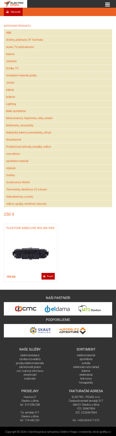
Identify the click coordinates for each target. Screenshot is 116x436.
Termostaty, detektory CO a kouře (26, 189)
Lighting (11, 104)
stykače (11, 168)
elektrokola (86, 374)
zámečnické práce (30, 367)
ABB (8, 32)
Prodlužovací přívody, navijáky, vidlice (28, 146)
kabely (10, 89)
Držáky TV (12, 68)
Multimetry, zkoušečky (19, 125)
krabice (10, 96)
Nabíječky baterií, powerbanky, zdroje (28, 132)
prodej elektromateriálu (30, 363)
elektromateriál (86, 355)
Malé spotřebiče (16, 111)
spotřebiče (86, 359)
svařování (30, 378)
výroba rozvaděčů (30, 359)
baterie (10, 54)
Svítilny (10, 175)
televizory (86, 378)
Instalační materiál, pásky (21, 75)
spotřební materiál (17, 161)
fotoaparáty (86, 382)
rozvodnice (13, 153)
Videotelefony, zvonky (19, 196)
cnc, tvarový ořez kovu (30, 370)
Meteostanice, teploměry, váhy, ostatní (29, 118)
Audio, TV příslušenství (20, 47)
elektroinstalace (29, 355)
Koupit (50, 276)
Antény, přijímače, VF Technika (24, 39)
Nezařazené (13, 139)
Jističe (10, 82)
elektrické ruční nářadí (86, 367)
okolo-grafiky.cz (102, 431)
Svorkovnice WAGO (18, 182)
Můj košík (15, 11)
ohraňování (30, 374)
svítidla (86, 363)
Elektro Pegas (68, 431)
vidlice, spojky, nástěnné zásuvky (26, 203)
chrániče (11, 61)
